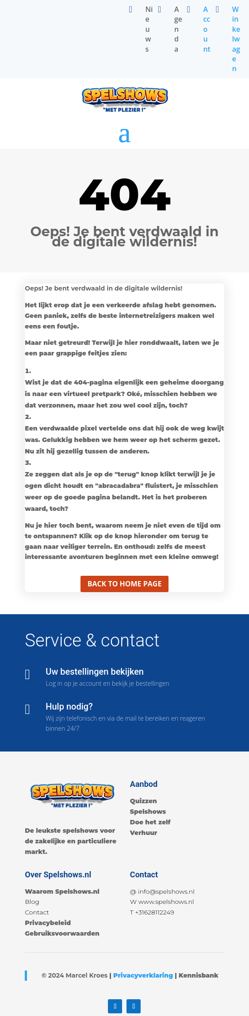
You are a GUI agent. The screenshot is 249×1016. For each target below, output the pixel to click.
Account (207, 29)
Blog (32, 902)
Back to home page (125, 584)
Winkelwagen (236, 38)
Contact (37, 912)
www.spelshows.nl (166, 902)
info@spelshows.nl (166, 891)
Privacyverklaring (143, 975)
